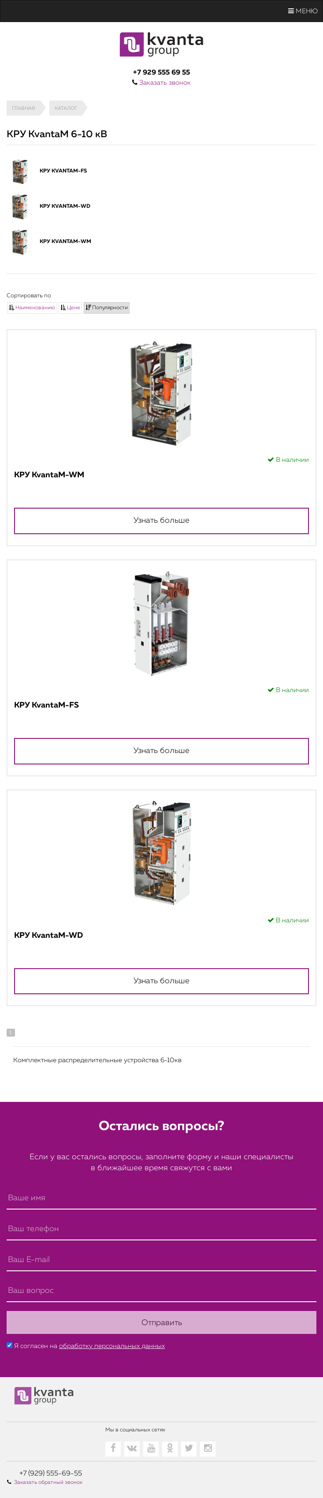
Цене (70, 308)
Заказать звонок (165, 82)
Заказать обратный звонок (48, 1482)
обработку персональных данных (112, 1345)
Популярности (106, 308)
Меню (303, 11)
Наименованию (32, 308)
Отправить (161, 1322)
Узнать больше (161, 520)
